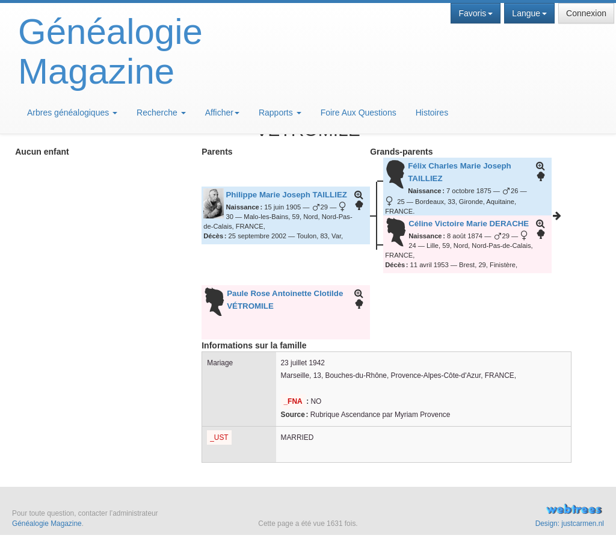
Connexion (586, 13)
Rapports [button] (280, 112)
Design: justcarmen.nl (569, 523)
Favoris (475, 13)
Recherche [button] (161, 112)
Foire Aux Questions (358, 112)
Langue (529, 13)
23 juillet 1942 (303, 363)
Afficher (222, 112)
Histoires (432, 112)
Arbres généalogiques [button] (72, 112)
